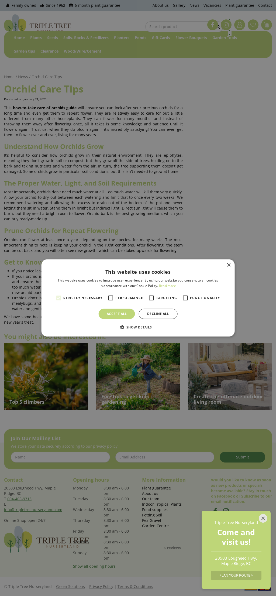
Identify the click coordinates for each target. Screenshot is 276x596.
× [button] (228, 265)
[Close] (263, 518)
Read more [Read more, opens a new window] (167, 285)
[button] (138, 327)
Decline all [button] (158, 313)
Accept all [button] (117, 313)
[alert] (138, 298)
